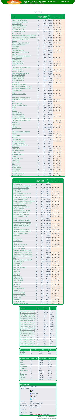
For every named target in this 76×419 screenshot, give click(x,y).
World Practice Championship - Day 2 (22, 86)
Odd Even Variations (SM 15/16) (21, 220)
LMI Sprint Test (16, 152)
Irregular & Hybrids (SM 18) (20, 190)
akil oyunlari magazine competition (21, 131)
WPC (25, 2)
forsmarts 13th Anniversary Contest (21, 67)
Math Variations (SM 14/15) (20, 233)
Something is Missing (19, 292)
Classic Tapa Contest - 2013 (27, 320)
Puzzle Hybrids (16, 166)
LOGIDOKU (16, 290)
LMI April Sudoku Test (19, 294)
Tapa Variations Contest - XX (27, 311)
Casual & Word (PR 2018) (19, 27)
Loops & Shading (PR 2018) (19, 25)
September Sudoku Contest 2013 (22, 250)
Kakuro (14, 96)
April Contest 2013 (17, 113)
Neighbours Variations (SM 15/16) (22, 224)
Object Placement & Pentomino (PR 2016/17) (24, 37)
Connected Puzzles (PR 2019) (20, 22)
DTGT (13, 109)
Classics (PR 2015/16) (18, 78)
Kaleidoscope (15, 46)
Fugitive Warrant (17, 263)
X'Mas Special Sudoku (19, 301)
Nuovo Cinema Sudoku (19, 205)
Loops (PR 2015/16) (17, 58)
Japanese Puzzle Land (18, 154)
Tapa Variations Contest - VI (27, 343)
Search (36, 2)
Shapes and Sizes (18, 278)
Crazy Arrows (16, 284)
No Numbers (15, 137)
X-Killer (15, 218)
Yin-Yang (22, 364)
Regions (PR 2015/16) (18, 71)
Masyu (21, 379)
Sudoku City (16, 286)
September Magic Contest (19, 84)
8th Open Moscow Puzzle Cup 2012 (21, 118)
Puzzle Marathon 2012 (18, 139)
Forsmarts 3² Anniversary (18, 143)
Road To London (17, 239)
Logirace (14, 133)
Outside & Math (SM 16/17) (20, 199)
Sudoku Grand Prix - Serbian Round (22, 256)
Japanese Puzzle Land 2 (18, 99)
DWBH (13, 101)
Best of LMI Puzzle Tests (18, 116)
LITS (21, 372)
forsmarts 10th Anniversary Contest (21, 120)
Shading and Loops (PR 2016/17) (20, 39)
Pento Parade (15, 82)
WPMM (14, 107)
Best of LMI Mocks (18, 280)
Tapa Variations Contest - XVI (28, 322)
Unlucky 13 (16, 227)
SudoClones (16, 271)
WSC (55, 1)
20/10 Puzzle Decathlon (18, 173)
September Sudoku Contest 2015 (22, 222)
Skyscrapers (23, 374)
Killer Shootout (17, 265)
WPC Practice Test (17, 103)
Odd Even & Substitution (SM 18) (22, 193)
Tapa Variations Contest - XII (27, 330)
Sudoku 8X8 (16, 273)
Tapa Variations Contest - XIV (28, 326)
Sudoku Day (16, 235)
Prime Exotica (17, 299)
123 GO (14, 126)
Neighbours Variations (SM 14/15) (22, 231)
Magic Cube (15, 156)
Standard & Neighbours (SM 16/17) (22, 203)
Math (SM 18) (17, 191)
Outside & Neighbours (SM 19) (21, 188)
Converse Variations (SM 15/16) (21, 210)
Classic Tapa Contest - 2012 (27, 335)
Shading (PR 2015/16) (18, 61)
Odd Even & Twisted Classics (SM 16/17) (24, 201)
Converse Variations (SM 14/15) (21, 229)
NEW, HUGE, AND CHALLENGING (21, 56)
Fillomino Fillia (15, 160)
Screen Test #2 (16, 148)
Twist (13, 164)
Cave (21, 360)
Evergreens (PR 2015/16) (18, 75)
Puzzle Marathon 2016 (18, 50)
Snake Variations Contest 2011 (20, 145)
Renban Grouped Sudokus (20, 303)
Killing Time (16, 275)
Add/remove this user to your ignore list (46, 418)
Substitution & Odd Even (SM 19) (22, 186)
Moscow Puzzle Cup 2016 (19, 44)
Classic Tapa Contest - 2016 (27, 315)
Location (50, 1)
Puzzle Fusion (15, 147)
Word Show (15, 122)
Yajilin (21, 362)
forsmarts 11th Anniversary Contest (21, 97)
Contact (31, 2)
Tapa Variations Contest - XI (27, 332)
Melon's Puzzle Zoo (17, 167)
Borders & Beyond (16, 128)
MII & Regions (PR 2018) (18, 31)
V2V (14, 258)
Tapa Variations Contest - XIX (28, 313)
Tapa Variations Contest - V (27, 345)
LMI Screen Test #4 (18, 246)
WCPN (13, 65)
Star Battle (23, 377)
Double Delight (17, 297)
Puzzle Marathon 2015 (18, 80)
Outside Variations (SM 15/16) (21, 214)
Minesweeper (23, 366)
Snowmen (14, 41)
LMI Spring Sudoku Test (19, 295)
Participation (42, 1)
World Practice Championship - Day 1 (22, 88)
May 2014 (22, 354)
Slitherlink (22, 376)
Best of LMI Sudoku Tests (20, 244)
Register (67, 1)
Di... (13, 130)
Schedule (34, 1)
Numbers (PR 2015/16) (18, 77)
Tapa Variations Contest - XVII (28, 318)
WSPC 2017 (27, 1)
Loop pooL (14, 54)
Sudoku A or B (17, 282)
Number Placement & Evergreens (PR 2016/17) (24, 35)
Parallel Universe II (17, 90)
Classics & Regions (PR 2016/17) (20, 43)
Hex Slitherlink (15, 48)
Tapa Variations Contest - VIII (27, 339)
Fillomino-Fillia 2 (16, 124)
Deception (14, 111)
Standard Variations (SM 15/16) (21, 225)
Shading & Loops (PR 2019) (19, 20)
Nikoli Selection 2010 (17, 175)
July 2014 (22, 352)
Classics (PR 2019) (17, 24)
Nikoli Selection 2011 (17, 158)
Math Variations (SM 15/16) (20, 216)
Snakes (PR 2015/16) (17, 63)
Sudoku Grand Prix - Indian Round (22, 260)
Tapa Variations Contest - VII (27, 341)
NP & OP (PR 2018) (17, 33)
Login (62, 1)
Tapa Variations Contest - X (27, 333)
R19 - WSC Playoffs (18, 195)
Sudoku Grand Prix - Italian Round (22, 252)
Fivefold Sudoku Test (18, 288)
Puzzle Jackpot (16, 169)
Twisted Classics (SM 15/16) (20, 212)
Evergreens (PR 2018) (18, 29)
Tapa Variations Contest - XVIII (28, 316)
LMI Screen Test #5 (17, 69)
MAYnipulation (15, 162)
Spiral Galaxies (24, 370)
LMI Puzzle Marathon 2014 (19, 94)
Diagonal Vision (17, 277)
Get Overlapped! (17, 184)
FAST (13, 92)
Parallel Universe (17, 241)
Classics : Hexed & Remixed (19, 105)
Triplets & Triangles (18, 208)
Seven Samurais (16, 135)
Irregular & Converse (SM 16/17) (22, 197)
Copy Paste (16, 269)
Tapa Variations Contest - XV (27, 324)
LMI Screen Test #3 (18, 261)
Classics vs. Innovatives (19, 267)
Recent (42, 2)
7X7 (14, 237)
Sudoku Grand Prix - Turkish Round (22, 254)
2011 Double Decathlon (18, 150)
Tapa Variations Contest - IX (27, 337)
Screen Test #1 (16, 171)
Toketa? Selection (16, 60)
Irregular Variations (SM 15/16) (21, 207)
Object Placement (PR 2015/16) (20, 52)
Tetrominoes (23, 368)
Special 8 (15, 243)
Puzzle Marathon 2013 (18, 114)
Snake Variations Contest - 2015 (20, 73)
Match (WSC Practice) (19, 248)
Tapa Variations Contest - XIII (27, 328)
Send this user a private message (48, 416)
